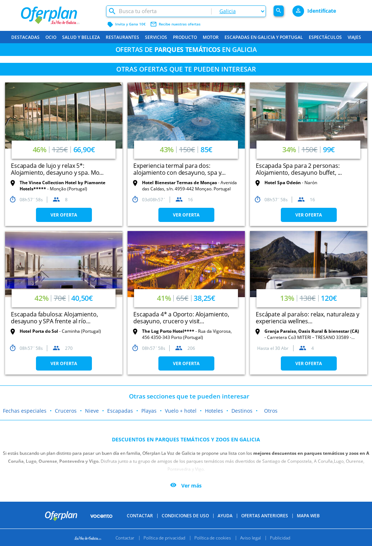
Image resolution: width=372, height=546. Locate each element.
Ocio (50, 37)
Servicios (156, 37)
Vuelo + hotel (181, 410)
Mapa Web (308, 516)
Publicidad (280, 537)
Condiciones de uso (185, 516)
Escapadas (120, 410)
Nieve (92, 410)
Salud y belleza (81, 37)
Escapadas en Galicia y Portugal (264, 37)
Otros (271, 410)
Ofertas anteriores (264, 516)
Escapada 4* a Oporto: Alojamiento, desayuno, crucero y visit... (181, 317)
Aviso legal (250, 537)
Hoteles (214, 410)
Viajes (354, 37)
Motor (211, 37)
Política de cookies (212, 537)
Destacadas (25, 37)
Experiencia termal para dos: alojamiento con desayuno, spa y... (179, 169)
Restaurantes (122, 37)
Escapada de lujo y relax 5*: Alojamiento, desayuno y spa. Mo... (57, 169)
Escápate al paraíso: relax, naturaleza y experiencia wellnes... (307, 317)
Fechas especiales (24, 410)
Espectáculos (325, 37)
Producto (185, 37)
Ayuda (225, 516)
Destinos (241, 410)
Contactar (140, 516)
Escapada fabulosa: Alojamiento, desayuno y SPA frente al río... (54, 317)
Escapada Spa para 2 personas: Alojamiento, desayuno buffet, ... (299, 169)
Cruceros (66, 410)
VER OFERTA (63, 215)
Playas (149, 410)
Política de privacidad (164, 537)
